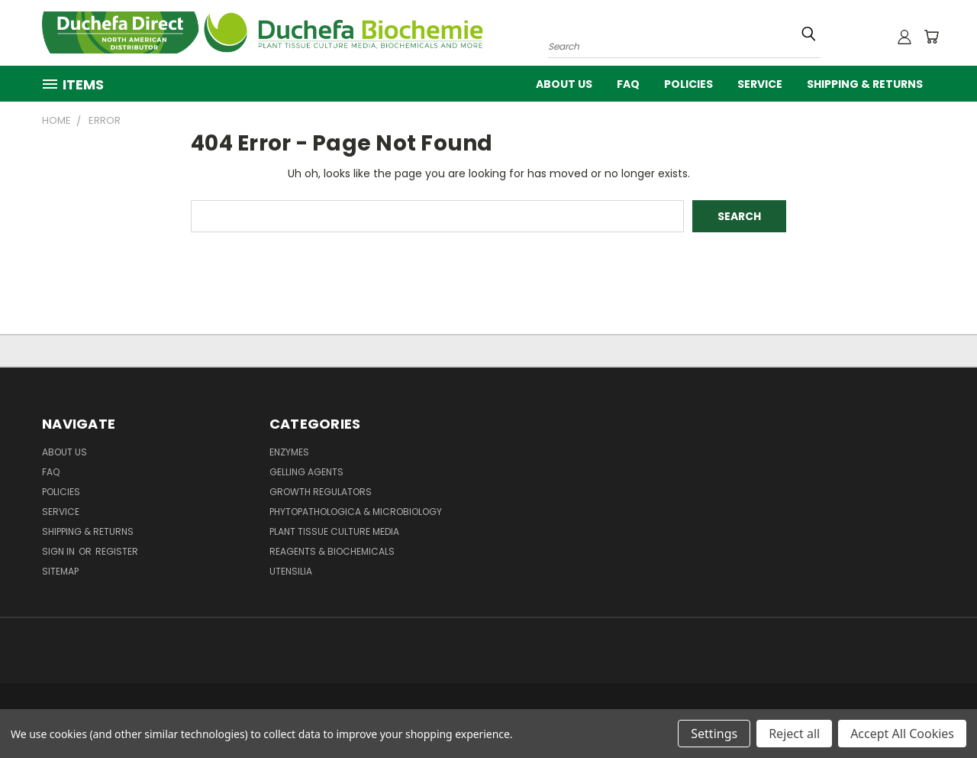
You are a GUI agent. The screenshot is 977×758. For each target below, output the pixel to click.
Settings (714, 733)
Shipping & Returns (865, 84)
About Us (564, 84)
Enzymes (289, 451)
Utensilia (290, 571)
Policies (688, 84)
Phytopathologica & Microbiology (355, 511)
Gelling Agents (306, 471)
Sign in (59, 551)
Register (116, 551)
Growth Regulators (320, 491)
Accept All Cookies (902, 733)
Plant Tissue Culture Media (334, 531)
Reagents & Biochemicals (332, 551)
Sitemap (60, 571)
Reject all (794, 733)
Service (759, 84)
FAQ (628, 84)
